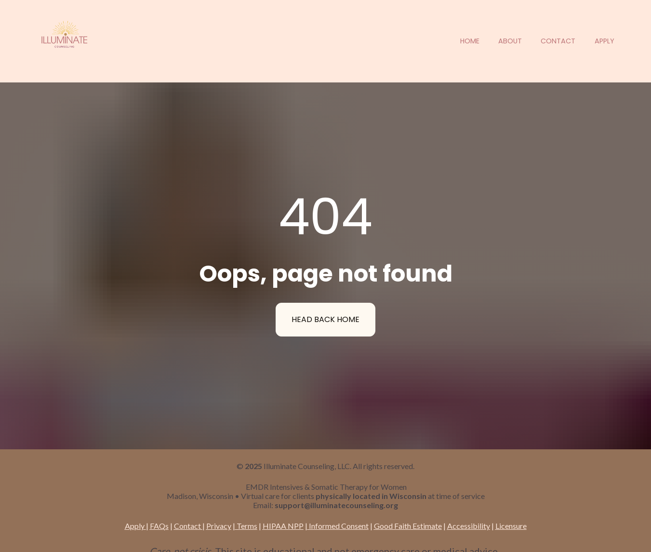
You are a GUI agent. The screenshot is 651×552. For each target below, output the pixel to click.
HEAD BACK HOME (325, 305)
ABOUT (510, 41)
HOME (469, 41)
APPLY (604, 41)
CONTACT (558, 41)
